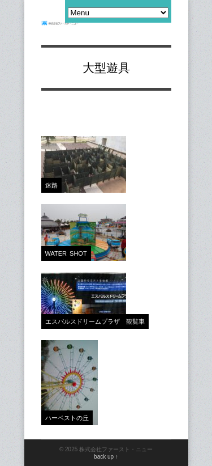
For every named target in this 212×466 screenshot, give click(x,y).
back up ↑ (106, 457)
